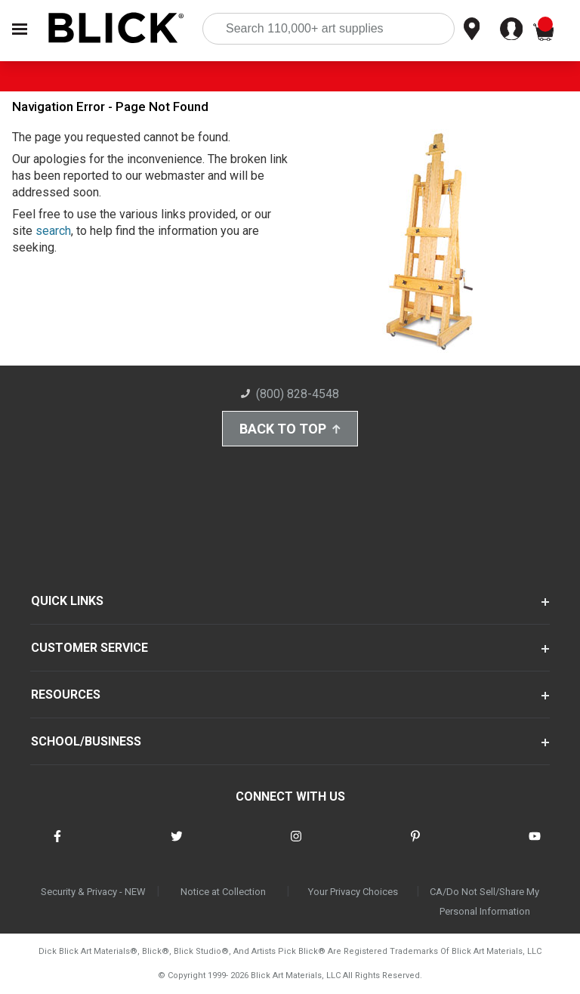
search (53, 231)
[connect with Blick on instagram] (296, 845)
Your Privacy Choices (353, 891)
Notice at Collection (223, 891)
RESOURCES (65, 694)
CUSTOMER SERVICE (89, 648)
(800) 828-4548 (290, 394)
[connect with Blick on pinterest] (415, 845)
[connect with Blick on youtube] (535, 845)
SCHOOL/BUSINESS (86, 741)
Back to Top (290, 429)
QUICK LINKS (67, 601)
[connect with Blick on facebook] (57, 845)
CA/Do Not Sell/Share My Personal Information (484, 901)
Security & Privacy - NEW (93, 891)
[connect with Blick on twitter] (177, 845)
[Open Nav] (19, 29)
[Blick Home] (116, 29)
